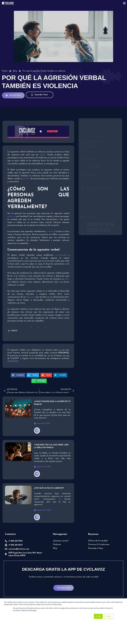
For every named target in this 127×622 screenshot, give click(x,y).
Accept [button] (98, 616)
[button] (18, 375)
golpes (42, 155)
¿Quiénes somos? (61, 541)
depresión (30, 297)
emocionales (60, 255)
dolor (67, 279)
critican (50, 231)
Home (4, 71)
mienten (11, 216)
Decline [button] (108, 616)
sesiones (26, 179)
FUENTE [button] (12, 331)
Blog (15, 71)
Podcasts (57, 545)
